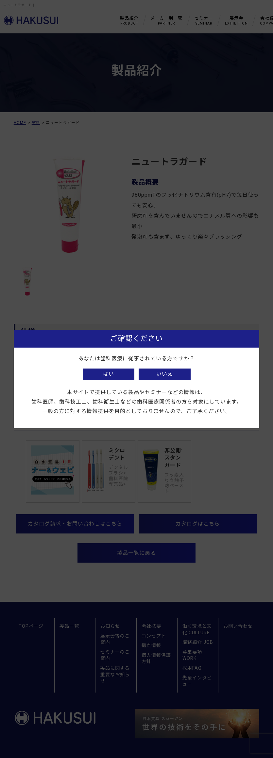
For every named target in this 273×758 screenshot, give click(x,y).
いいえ (164, 374)
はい (108, 374)
